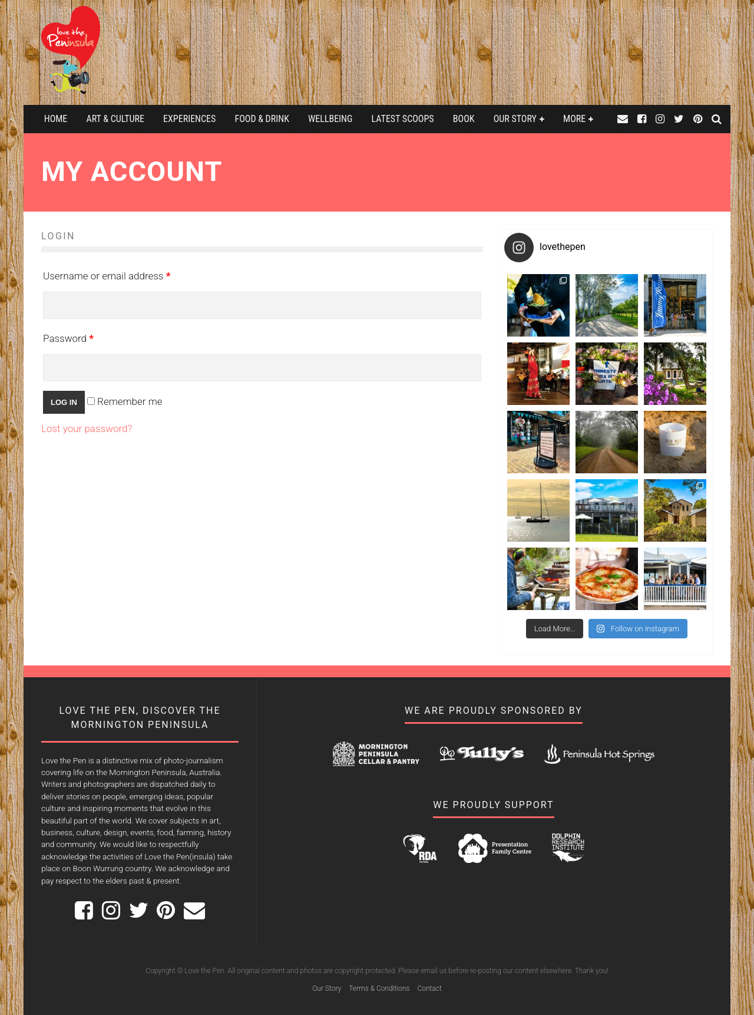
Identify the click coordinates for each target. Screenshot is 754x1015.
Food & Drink (262, 118)
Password (68, 338)
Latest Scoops (403, 118)
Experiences (189, 118)
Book (464, 118)
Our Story (515, 118)
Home (56, 118)
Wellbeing (330, 118)
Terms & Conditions (379, 988)
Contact (429, 988)
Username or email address (106, 276)
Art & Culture (115, 118)
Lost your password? (86, 428)
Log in (64, 402)
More (574, 118)
